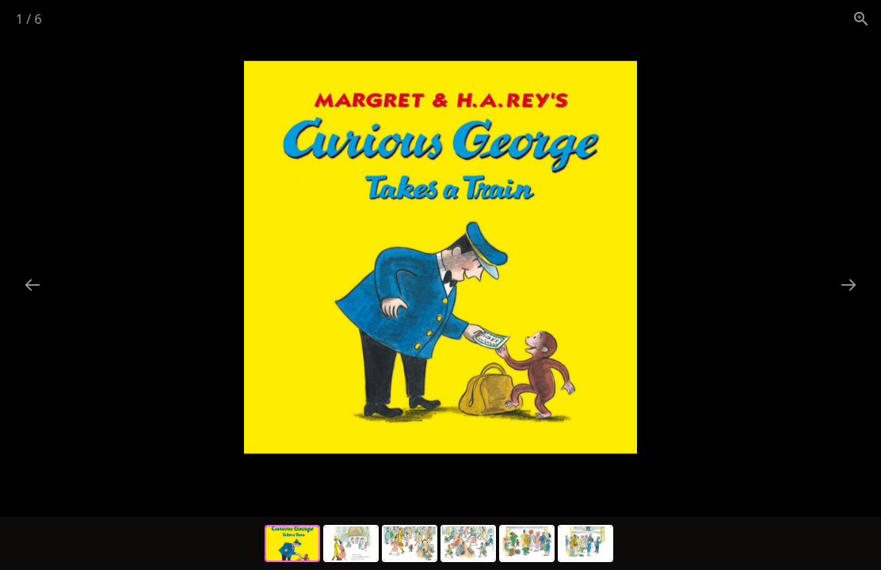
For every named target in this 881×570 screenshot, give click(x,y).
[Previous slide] (32, 284)
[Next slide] (848, 284)
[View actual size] (861, 18)
